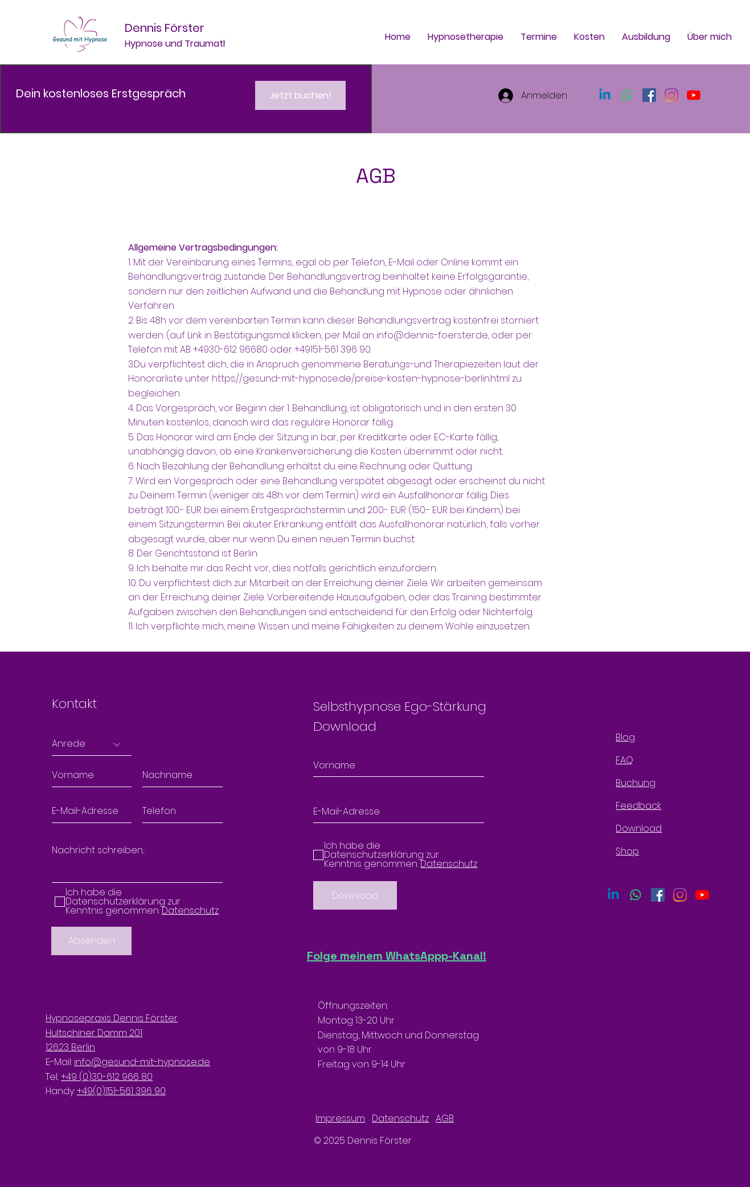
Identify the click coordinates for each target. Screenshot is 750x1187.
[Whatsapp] (627, 95)
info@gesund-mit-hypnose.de (142, 1062)
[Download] (355, 895)
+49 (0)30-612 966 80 (107, 1076)
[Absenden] (91, 941)
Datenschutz (400, 1118)
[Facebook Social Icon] (649, 95)
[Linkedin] (605, 95)
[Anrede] (92, 744)
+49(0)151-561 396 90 (121, 1091)
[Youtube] (693, 95)
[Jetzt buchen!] (300, 95)
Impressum (340, 1118)
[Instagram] (671, 95)
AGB (445, 1118)
